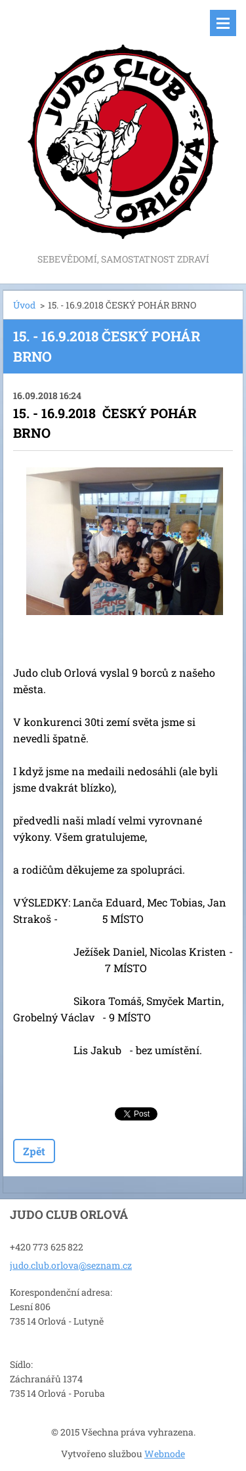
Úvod (24, 305)
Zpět (34, 1151)
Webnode (164, 1453)
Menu (223, 23)
